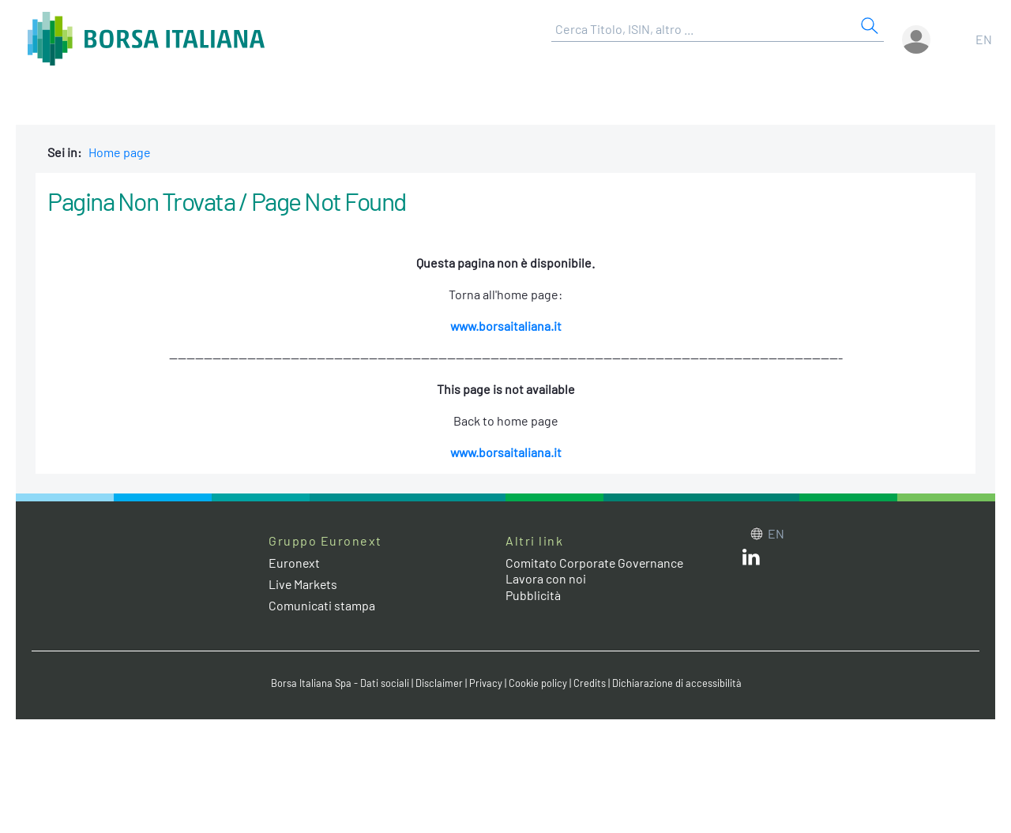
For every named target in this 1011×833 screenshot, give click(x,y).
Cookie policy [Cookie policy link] (537, 683)
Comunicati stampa (322, 605)
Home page (119, 151)
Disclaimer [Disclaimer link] (438, 683)
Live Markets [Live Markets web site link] (304, 583)
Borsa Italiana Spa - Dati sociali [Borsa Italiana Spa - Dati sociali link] (339, 683)
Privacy (485, 683)
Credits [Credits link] (589, 683)
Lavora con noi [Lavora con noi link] (546, 578)
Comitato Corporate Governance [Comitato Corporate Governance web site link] (596, 562)
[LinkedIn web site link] (751, 560)
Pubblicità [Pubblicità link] (533, 594)
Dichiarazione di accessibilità (676, 683)
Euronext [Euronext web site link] (295, 562)
